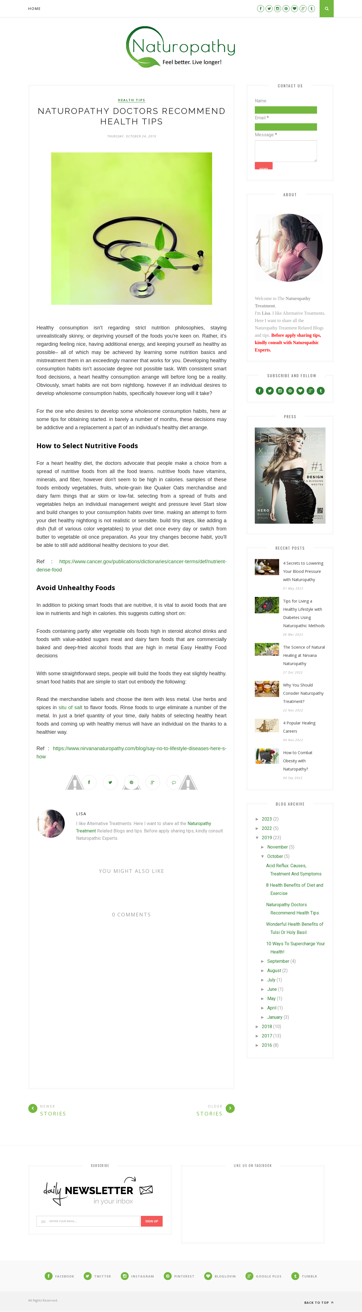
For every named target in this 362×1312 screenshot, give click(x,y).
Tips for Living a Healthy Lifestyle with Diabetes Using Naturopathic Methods (304, 613)
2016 (267, 1045)
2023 (267, 819)
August (274, 970)
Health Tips (131, 100)
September (278, 961)
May (271, 998)
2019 (267, 837)
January (275, 1017)
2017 (267, 1036)
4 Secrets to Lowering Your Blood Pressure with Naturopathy (303, 571)
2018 (267, 1026)
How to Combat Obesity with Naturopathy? (298, 761)
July (271, 980)
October (275, 856)
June (272, 989)
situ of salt (70, 707)
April (271, 1008)
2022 (267, 828)
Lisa (81, 813)
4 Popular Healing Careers (299, 727)
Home (34, 8)
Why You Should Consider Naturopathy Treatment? (303, 693)
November (277, 847)
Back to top (319, 1303)
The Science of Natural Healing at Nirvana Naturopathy (304, 655)
